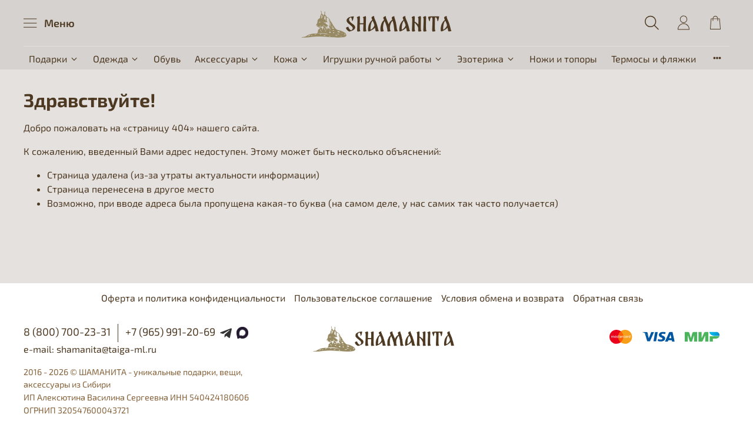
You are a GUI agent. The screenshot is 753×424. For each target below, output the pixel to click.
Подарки (53, 58)
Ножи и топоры (563, 58)
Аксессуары (227, 58)
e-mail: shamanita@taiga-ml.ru (90, 349)
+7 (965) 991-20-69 (170, 331)
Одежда (116, 58)
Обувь (167, 58)
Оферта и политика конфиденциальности (193, 297)
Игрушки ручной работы (383, 58)
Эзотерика (486, 58)
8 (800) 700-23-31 (67, 331)
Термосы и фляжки (653, 58)
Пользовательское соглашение (363, 297)
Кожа (291, 58)
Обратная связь (608, 297)
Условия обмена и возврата (502, 297)
